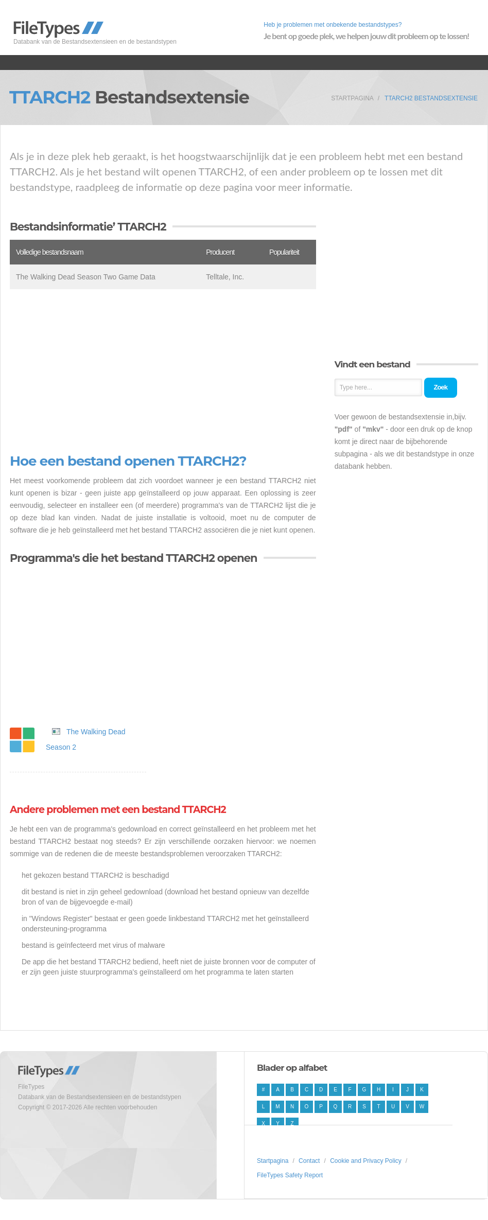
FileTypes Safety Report (290, 1175)
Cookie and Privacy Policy (366, 1160)
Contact (309, 1160)
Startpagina (352, 98)
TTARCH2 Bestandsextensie (431, 98)
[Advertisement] (163, 371)
